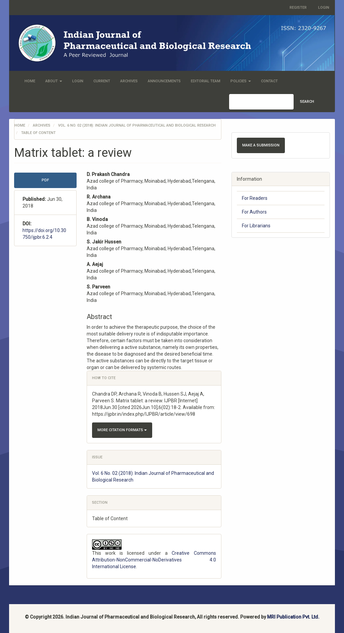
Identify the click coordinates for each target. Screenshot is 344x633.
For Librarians (256, 225)
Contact (269, 81)
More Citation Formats (122, 430)
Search (307, 101)
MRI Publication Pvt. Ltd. (293, 617)
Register (298, 7)
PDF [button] (45, 180)
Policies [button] (240, 81)
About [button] (53, 81)
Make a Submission (261, 145)
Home (30, 81)
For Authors (254, 212)
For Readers (254, 198)
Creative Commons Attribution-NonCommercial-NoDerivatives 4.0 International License (154, 559)
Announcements (164, 81)
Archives (129, 81)
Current (101, 81)
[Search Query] (261, 101)
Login (323, 7)
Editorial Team (205, 81)
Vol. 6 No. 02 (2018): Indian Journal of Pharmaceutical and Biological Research (137, 125)
